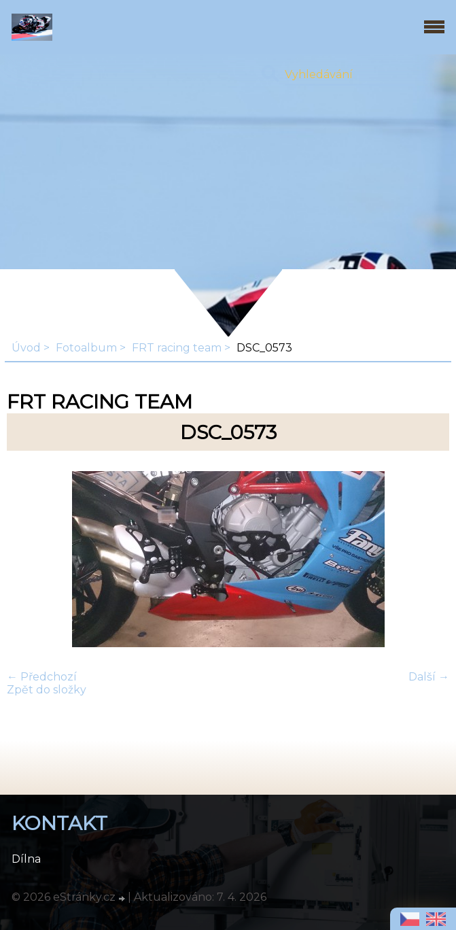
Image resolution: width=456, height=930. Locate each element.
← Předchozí (42, 676)
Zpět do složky (46, 689)
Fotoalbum (86, 347)
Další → (428, 676)
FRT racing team (177, 347)
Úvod (26, 347)
